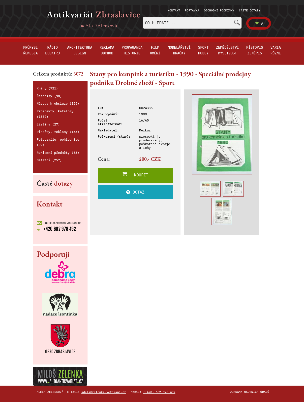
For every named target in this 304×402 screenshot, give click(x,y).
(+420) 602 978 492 (159, 392)
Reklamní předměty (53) (58, 153)
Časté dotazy (249, 10)
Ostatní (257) (49, 160)
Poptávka (192, 10)
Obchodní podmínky (219, 10)
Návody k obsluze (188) (58, 103)
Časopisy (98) (49, 96)
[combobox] (192, 23)
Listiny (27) (48, 124)
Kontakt (174, 10)
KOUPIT (135, 174)
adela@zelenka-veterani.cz (59, 223)
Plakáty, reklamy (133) (58, 132)
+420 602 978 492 (56, 228)
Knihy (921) (47, 88)
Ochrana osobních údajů (249, 392)
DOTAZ (135, 192)
